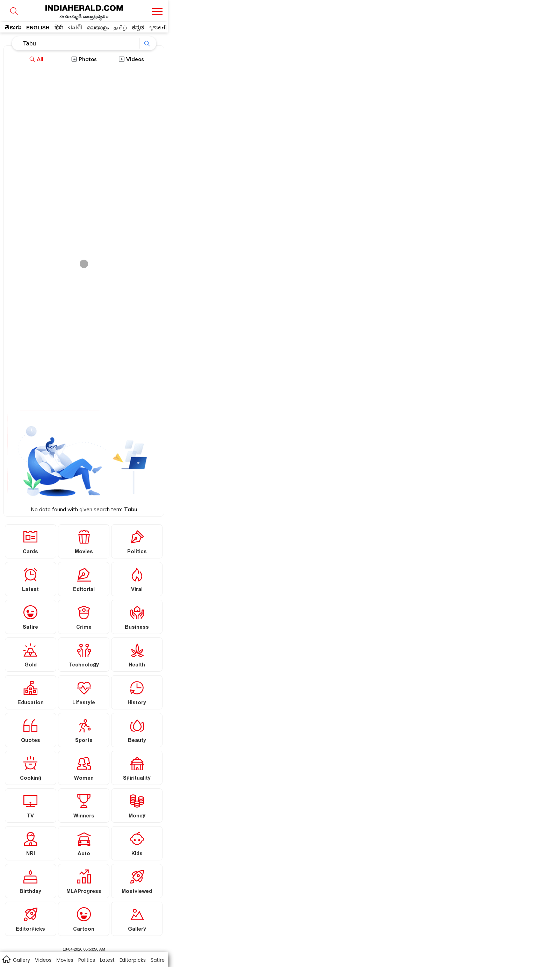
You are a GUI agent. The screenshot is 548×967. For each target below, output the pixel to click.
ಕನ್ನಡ (138, 27)
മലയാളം (98, 27)
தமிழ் (120, 27)
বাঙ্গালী (75, 27)
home (6, 959)
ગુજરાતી (158, 27)
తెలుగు (13, 28)
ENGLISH (38, 27)
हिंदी (59, 27)
